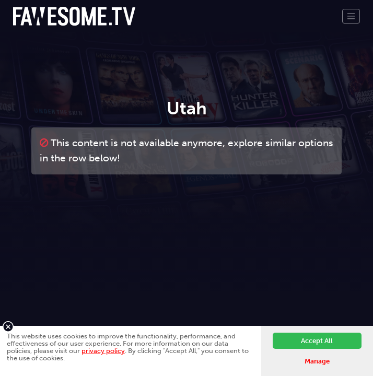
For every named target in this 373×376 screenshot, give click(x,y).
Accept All (317, 341)
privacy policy (103, 351)
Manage (317, 361)
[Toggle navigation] (351, 16)
